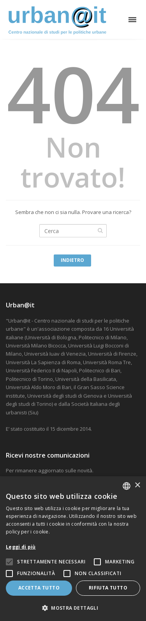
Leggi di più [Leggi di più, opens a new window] (21, 547)
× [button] (137, 485)
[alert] (73, 548)
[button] (73, 608)
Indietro (72, 260)
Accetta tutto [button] (39, 587)
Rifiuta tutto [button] (108, 587)
